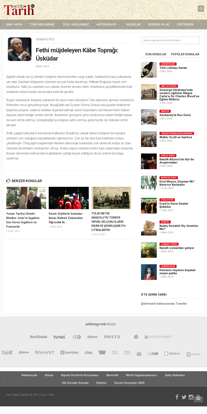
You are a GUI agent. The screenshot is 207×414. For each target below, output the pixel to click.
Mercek (165, 111)
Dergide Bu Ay (136, 24)
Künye (38, 375)
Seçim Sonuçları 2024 (103, 385)
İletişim (187, 375)
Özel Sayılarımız (65, 24)
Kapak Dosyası (168, 177)
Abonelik (89, 375)
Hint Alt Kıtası (168, 86)
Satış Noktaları (141, 375)
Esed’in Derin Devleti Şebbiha (173, 205)
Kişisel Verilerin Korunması (63, 375)
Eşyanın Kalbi (168, 64)
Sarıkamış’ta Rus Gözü (175, 114)
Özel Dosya (167, 199)
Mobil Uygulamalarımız (113, 375)
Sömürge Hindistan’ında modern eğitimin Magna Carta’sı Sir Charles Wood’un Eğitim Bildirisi (179, 94)
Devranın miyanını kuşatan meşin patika (177, 271)
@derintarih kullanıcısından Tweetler (164, 303)
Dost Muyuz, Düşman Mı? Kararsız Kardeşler (176, 182)
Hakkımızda (22, 375)
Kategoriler (91, 24)
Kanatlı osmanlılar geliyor (176, 247)
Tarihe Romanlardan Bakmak (176, 133)
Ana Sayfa (12, 24)
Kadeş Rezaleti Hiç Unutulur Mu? (178, 227)
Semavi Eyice (46, 39)
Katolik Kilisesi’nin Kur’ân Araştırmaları (176, 160)
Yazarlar (115, 24)
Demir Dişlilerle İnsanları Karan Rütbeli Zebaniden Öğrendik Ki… (65, 217)
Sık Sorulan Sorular (166, 375)
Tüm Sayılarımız (36, 24)
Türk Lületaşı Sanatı (173, 67)
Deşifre (165, 222)
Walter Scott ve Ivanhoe (175, 137)
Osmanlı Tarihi (169, 244)
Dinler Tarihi (168, 155)
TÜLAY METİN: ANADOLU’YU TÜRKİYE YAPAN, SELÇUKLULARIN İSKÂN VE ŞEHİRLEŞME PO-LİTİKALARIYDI (108, 221)
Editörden (158, 24)
